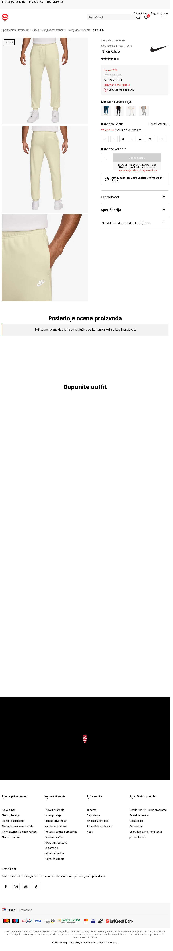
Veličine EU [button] (107, 130)
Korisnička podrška (55, 826)
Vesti (90, 831)
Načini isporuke (11, 837)
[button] (114, 17)
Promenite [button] (25, 910)
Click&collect (137, 820)
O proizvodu (133, 196)
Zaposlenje (93, 815)
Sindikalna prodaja (97, 820)
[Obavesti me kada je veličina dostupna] (105, 139)
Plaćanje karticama (13, 820)
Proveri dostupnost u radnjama (133, 222)
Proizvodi (23, 30)
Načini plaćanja (11, 815)
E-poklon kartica (139, 815)
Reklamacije (51, 848)
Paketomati (136, 826)
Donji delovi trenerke (53, 30)
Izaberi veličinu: (112, 124)
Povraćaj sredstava (55, 842)
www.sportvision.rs (69, 942)
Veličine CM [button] (134, 130)
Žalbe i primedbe (54, 853)
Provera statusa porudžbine (60, 831)
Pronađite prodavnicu (99, 826)
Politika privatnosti (55, 820)
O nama (91, 810)
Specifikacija (133, 209)
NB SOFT (91, 942)
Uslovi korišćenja (54, 810)
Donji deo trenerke (79, 30)
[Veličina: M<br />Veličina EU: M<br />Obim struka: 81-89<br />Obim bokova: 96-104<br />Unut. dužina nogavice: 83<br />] (122, 139)
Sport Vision (9, 30)
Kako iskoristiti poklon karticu (19, 831)
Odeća (35, 30)
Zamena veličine (53, 837)
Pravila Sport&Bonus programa (148, 810)
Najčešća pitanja (54, 859)
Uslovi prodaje (52, 815)
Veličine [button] (120, 130)
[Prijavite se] (146, 17)
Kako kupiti (8, 810)
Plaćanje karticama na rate (18, 826)
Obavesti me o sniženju (121, 89)
